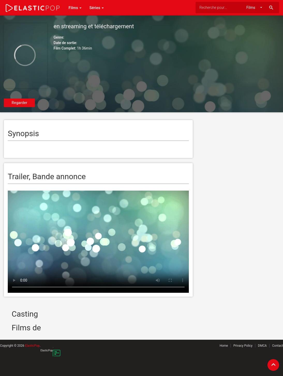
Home (224, 345)
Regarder (19, 102)
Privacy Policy (242, 345)
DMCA (262, 345)
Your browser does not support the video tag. (98, 242)
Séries (96, 7)
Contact (277, 345)
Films (75, 7)
